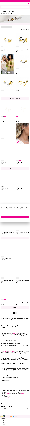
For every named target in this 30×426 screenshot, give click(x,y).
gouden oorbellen (15, 333)
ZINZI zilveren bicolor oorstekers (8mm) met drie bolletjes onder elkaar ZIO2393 (7, 232)
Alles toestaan (14, 217)
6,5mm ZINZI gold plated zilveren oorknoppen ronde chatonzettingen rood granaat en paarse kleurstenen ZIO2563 (7, 140)
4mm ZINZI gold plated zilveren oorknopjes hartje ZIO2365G (7, 258)
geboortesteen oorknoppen (7, 357)
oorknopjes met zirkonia (13, 353)
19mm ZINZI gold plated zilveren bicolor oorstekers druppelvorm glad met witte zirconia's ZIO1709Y (22, 188)
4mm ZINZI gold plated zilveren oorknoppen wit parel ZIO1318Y (22, 71)
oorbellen (17, 347)
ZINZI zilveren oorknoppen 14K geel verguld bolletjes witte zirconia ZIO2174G (22, 302)
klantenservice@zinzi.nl (7, 397)
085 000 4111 (23, 393)
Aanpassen (14, 220)
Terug (3, 13)
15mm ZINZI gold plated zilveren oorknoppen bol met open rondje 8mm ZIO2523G (22, 162)
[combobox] (15, 7)
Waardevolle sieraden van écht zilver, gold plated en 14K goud (15, 0)
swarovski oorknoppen (11, 351)
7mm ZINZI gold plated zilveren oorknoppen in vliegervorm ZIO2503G (7, 188)
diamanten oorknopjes (4, 351)
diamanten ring (18, 352)
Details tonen (24, 214)
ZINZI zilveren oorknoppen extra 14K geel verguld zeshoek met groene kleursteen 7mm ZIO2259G (7, 280)
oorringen (25, 347)
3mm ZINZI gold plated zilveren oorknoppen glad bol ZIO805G (22, 232)
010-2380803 (7, 393)
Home (7, 13)
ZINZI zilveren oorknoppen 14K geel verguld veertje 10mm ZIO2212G (22, 280)
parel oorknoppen (19, 350)
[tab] (8, 24)
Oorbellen (10, 13)
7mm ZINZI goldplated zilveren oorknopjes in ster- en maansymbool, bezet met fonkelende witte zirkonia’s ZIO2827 (7, 49)
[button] (25, 3)
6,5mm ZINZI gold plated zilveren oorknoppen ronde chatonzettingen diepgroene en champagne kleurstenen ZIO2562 (6, 162)
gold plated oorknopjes (14, 335)
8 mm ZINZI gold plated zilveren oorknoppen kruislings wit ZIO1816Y (22, 49)
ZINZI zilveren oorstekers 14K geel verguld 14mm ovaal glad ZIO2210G (7, 302)
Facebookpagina (20, 398)
